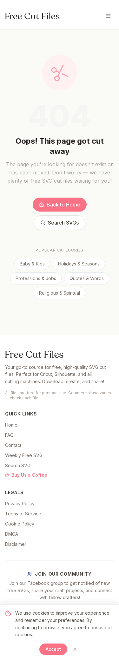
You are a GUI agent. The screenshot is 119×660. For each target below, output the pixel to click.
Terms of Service (23, 513)
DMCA (11, 534)
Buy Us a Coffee (26, 475)
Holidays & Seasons (79, 263)
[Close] (75, 649)
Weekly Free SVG (24, 455)
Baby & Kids (32, 263)
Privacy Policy (20, 503)
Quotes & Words (86, 278)
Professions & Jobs (36, 278)
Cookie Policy (19, 523)
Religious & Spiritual (59, 293)
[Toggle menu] (108, 16)
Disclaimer (15, 544)
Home (11, 425)
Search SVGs (59, 222)
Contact (13, 445)
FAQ (9, 435)
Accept (53, 649)
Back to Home (59, 204)
